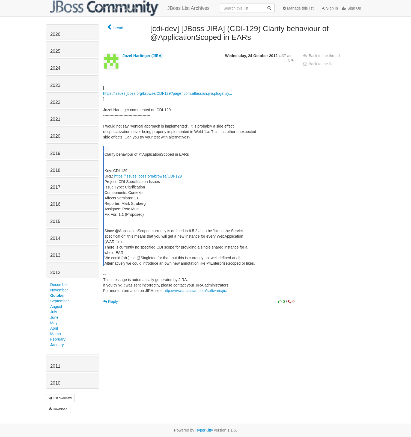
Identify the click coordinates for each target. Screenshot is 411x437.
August (56, 306)
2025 (55, 51)
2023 (55, 85)
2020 (55, 136)
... (106, 148)
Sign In (330, 8)
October (57, 295)
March (55, 334)
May (53, 323)
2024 (55, 68)
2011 (55, 366)
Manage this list (298, 8)
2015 (55, 221)
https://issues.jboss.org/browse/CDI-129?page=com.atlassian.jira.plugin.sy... (167, 93)
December (59, 284)
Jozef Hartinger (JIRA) (143, 56)
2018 (55, 170)
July (53, 312)
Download (58, 409)
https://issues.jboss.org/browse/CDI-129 (148, 176)
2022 (55, 102)
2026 (55, 34)
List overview (60, 398)
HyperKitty (204, 430)
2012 (55, 272)
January (57, 344)
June (54, 317)
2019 (55, 153)
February (57, 339)
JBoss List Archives (130, 8)
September (59, 301)
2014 (55, 238)
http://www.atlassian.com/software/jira (195, 290)
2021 (55, 119)
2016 (55, 204)
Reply (110, 301)
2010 (55, 383)
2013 (55, 255)
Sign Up (351, 8)
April (54, 328)
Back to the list (318, 64)
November (59, 290)
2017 (55, 187)
